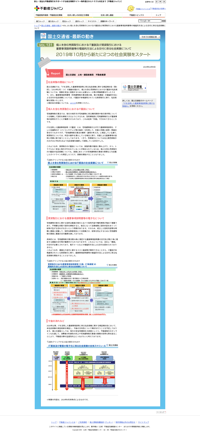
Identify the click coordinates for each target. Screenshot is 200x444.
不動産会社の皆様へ (158, 8)
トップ (36, 25)
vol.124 (73, 103)
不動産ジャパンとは (143, 8)
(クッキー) (108, 422)
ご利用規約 (82, 422)
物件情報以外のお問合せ (125, 422)
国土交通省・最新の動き (51, 25)
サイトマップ (143, 422)
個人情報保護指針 (97, 422)
